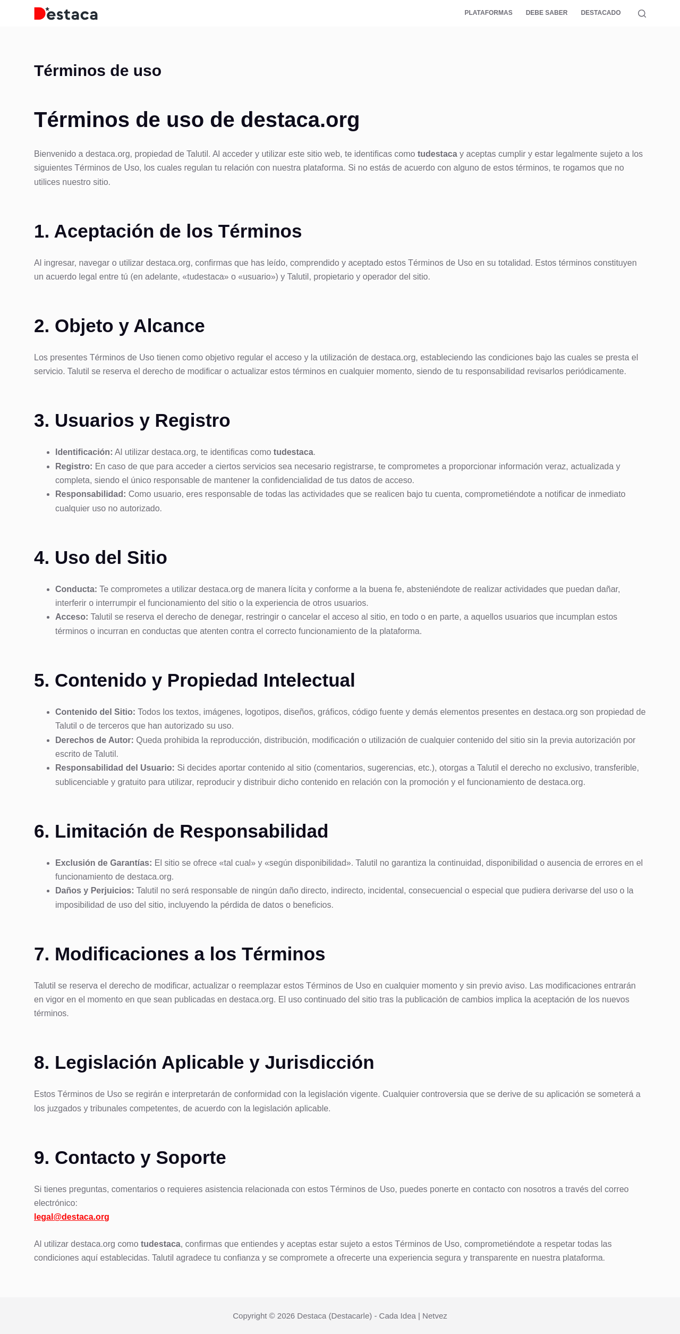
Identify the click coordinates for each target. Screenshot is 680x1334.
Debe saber (547, 12)
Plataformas (488, 12)
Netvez (434, 1315)
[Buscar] (642, 14)
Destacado (600, 12)
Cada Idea (397, 1315)
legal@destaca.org (71, 1216)
